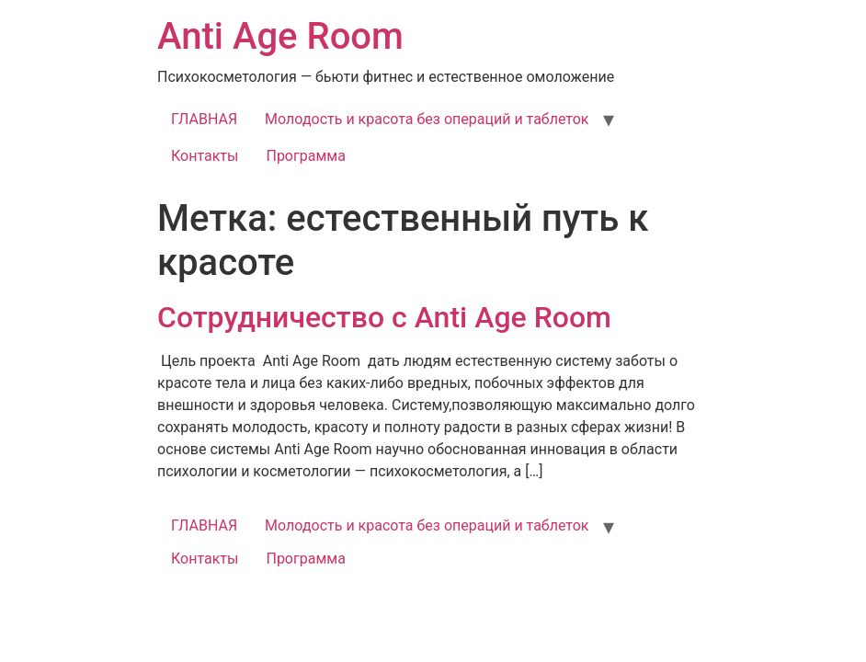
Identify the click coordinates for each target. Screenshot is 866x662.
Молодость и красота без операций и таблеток (426, 119)
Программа (305, 156)
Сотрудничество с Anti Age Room (384, 317)
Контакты (204, 156)
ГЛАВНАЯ (204, 119)
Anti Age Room (280, 36)
